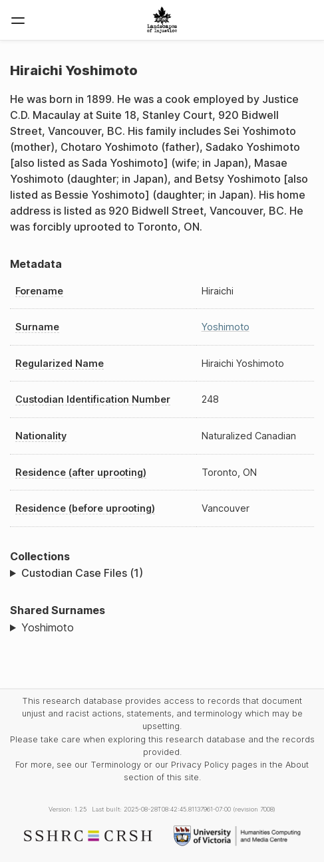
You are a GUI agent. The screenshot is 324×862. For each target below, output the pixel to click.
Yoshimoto (225, 326)
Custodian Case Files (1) (82, 573)
